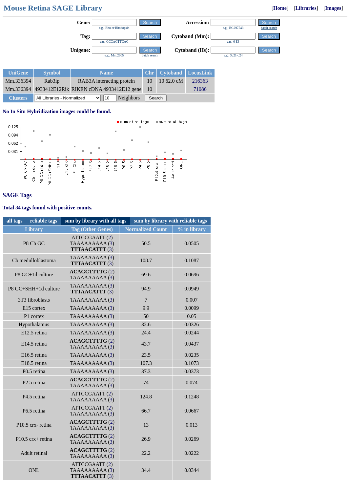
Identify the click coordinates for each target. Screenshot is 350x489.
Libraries (306, 8)
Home (280, 8)
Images (333, 8)
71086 (200, 89)
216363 (200, 81)
